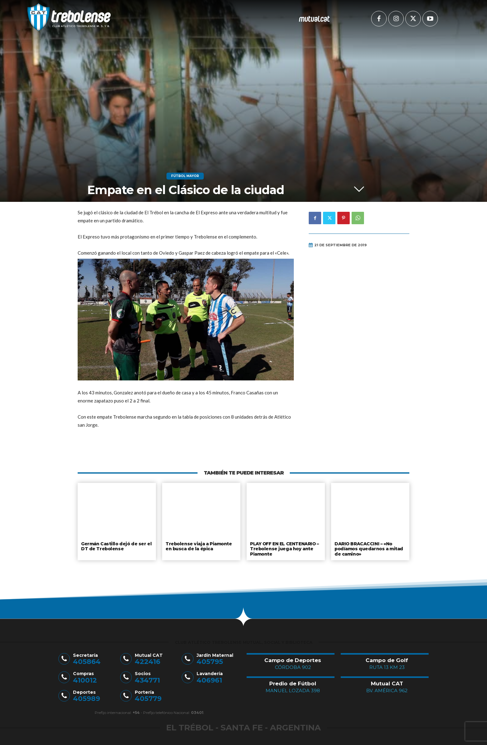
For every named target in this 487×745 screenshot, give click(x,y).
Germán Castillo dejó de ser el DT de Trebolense (115, 546)
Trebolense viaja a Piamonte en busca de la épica (198, 546)
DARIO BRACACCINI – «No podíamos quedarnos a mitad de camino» (369, 548)
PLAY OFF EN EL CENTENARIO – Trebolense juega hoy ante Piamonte (284, 548)
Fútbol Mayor (185, 176)
